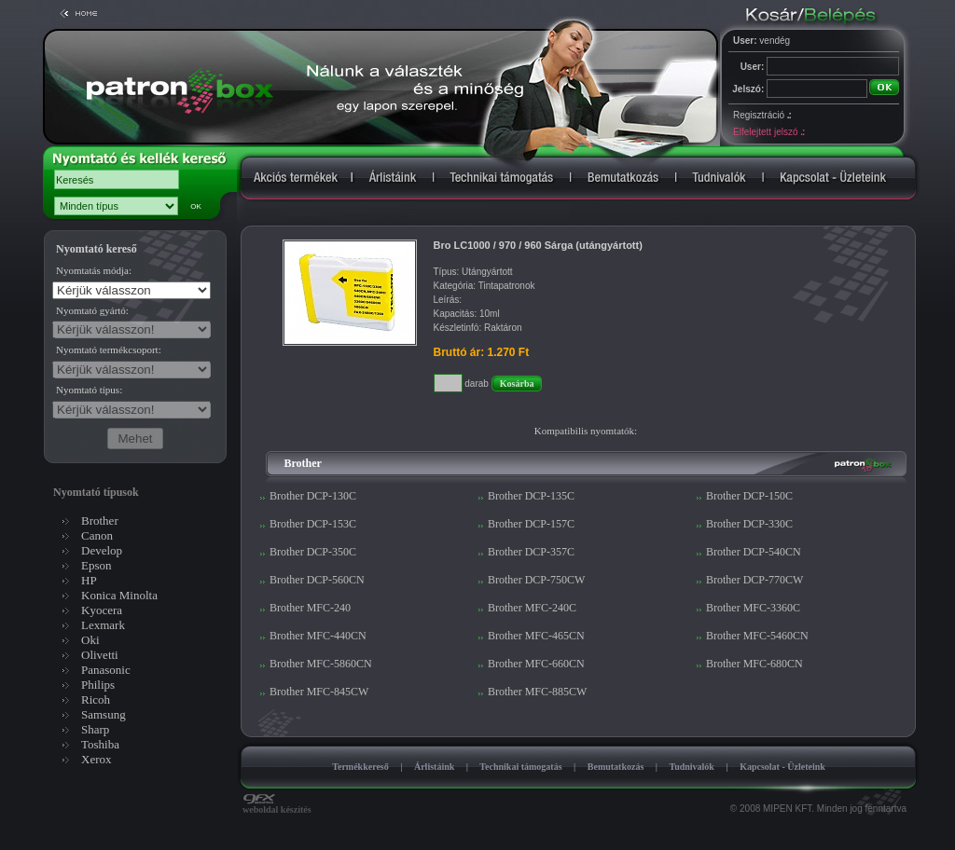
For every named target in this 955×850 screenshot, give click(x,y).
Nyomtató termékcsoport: (108, 349)
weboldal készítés (276, 805)
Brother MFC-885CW (537, 691)
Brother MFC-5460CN (757, 635)
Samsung (103, 714)
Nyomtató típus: (89, 389)
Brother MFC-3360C (753, 607)
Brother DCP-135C (531, 495)
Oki (90, 640)
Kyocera (101, 610)
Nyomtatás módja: (93, 270)
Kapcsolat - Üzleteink (782, 766)
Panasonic (106, 670)
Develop (101, 550)
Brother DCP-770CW (754, 579)
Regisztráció (762, 115)
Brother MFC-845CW (319, 691)
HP (89, 580)
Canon (97, 535)
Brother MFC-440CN (318, 635)
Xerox (96, 759)
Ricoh (95, 699)
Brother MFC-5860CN (321, 663)
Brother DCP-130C (313, 495)
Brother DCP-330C (749, 523)
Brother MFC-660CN (536, 663)
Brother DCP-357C (531, 551)
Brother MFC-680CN (754, 663)
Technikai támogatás (520, 766)
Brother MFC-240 (310, 607)
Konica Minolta (119, 595)
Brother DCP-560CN (317, 579)
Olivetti (99, 655)
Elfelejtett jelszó (768, 132)
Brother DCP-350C (313, 551)
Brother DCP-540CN (753, 551)
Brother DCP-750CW (536, 579)
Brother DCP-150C (749, 495)
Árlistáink (434, 766)
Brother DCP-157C (531, 523)
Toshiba (100, 744)
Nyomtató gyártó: (92, 310)
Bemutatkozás (616, 766)
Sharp (95, 729)
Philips (98, 685)
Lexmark (103, 625)
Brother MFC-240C (532, 607)
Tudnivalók (691, 766)
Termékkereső (360, 766)
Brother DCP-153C (313, 523)
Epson (96, 565)
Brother (99, 521)
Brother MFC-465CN (536, 635)
